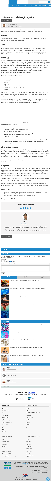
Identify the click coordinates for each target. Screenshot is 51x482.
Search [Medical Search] (3, 443)
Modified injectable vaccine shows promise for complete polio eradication (26, 355)
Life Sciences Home (22, 2)
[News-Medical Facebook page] (5, 468)
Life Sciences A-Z (30, 414)
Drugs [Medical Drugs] (3, 426)
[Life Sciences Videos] (27, 427)
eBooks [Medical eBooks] (3, 427)
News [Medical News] (3, 412)
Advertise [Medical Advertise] (4, 448)
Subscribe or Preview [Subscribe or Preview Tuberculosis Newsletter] (11, 375)
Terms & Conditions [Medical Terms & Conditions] (6, 451)
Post (3, 273)
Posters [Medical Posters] (3, 429)
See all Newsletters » (6, 386)
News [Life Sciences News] (27, 410)
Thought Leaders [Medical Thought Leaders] (5, 417)
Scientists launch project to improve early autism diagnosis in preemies (26, 347)
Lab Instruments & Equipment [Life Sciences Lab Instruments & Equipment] (33, 412)
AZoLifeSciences (30, 455)
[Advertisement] (25, 242)
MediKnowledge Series (7, 420)
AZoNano (28, 441)
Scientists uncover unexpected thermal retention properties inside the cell (26, 311)
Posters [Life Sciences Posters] (28, 424)
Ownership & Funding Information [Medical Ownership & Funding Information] (9, 456)
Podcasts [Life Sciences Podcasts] (28, 426)
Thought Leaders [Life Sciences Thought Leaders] (30, 417)
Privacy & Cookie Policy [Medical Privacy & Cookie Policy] (7, 453)
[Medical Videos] (3, 433)
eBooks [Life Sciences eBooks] (28, 422)
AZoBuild (28, 453)
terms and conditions (23, 463)
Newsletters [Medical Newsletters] (4, 444)
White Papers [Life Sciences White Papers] (29, 415)
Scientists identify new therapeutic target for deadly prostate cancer (25, 304)
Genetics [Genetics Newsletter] (9, 367)
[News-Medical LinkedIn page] (10, 468)
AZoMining (28, 449)
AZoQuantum (29, 451)
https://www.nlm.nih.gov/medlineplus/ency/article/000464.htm (19, 195)
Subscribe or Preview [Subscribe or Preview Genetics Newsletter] (11, 368)
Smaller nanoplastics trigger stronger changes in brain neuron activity (25, 296)
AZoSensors (29, 448)
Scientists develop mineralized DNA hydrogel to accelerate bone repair (25, 339)
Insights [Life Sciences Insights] (28, 419)
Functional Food (5, 410)
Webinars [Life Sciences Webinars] (28, 420)
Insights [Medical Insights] (3, 419)
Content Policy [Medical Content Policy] (5, 455)
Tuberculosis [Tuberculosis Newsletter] (10, 374)
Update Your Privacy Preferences (40, 470)
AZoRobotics (29, 446)
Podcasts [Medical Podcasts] (4, 431)
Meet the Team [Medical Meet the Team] (5, 441)
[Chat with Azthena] (48, 479)
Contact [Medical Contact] (3, 449)
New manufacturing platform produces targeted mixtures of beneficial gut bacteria (28, 332)
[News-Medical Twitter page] (7, 468)
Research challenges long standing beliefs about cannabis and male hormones (27, 288)
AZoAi (27, 456)
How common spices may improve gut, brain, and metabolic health (25, 280)
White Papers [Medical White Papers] (5, 415)
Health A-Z (4, 414)
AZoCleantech (29, 443)
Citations (5, 249)
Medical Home (13, 2)
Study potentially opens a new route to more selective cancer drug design (26, 324)
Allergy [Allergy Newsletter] (8, 380)
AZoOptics (28, 444)
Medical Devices (5, 424)
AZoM (27, 439)
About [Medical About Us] (3, 439)
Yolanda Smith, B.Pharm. (17, 26)
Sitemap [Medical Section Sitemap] (4, 446)
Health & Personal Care (7, 422)
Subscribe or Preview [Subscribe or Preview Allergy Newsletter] (11, 381)
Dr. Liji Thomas (25, 224)
